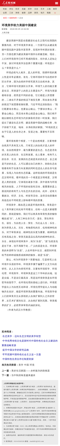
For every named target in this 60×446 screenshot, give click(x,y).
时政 (5, 9)
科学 (30, 9)
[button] (55, 12)
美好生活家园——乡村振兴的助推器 (30, 370)
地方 (42, 13)
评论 (11, 9)
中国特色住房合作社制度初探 (18, 359)
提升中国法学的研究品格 (16, 350)
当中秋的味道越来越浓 (23, 375)
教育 (55, 9)
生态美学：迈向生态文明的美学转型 (22, 336)
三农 (11, 13)
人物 (49, 9)
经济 (17, 9)
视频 (49, 13)
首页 (5, 18)
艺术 (42, 9)
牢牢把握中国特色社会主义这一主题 (22, 354)
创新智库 (13, 18)
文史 (36, 9)
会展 (5, 13)
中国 (26, 365)
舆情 (17, 13)
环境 (32, 365)
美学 (21, 365)
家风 (36, 13)
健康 (24, 13)
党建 (24, 9)
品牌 (30, 13)
